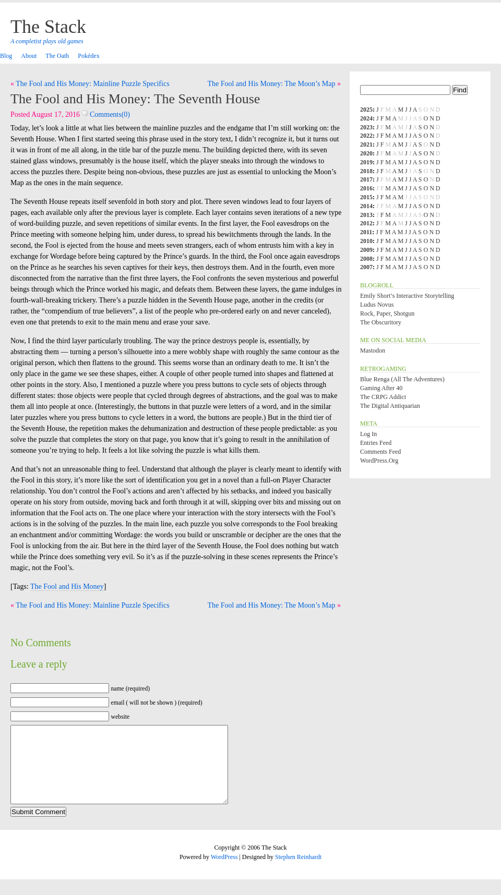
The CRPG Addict (383, 397)
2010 (366, 241)
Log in (368, 434)
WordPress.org (379, 460)
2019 (366, 162)
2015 (366, 197)
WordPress (224, 872)
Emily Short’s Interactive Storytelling (407, 295)
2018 (366, 171)
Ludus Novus (376, 304)
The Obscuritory (380, 322)
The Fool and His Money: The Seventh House (135, 98)
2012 (366, 223)
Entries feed (375, 442)
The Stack (48, 26)
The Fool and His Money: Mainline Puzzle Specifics (92, 84)
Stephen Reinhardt (298, 872)
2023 (366, 127)
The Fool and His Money (67, 586)
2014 (366, 206)
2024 (366, 118)
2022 (366, 135)
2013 (366, 215)
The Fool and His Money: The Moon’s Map (271, 84)
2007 (366, 267)
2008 (366, 258)
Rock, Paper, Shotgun (387, 313)
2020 (366, 153)
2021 (366, 144)
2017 (366, 179)
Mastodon (372, 350)
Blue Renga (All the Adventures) (402, 379)
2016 (366, 188)
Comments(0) (106, 114)
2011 (366, 232)
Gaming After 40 (381, 388)
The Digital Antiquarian (390, 405)
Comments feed (380, 451)
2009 (366, 249)
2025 (366, 109)
